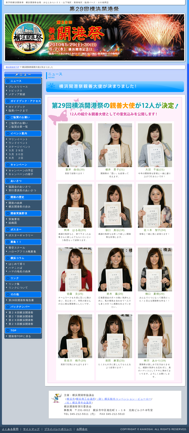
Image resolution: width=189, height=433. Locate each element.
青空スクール (17, 247)
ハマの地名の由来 (20, 271)
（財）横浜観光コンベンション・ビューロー (123, 398)
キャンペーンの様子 (21, 174)
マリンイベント (18, 139)
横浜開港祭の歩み (20, 206)
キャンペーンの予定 (21, 170)
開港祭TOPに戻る (20, 336)
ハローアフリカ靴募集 (22, 251)
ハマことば (16, 267)
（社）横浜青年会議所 (78, 402)
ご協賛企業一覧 (18, 126)
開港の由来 (16, 202)
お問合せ (82, 429)
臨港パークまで (18, 110)
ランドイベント (18, 142)
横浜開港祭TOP (12, 67)
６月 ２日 (16, 157)
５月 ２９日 (16, 150)
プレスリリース (18, 86)
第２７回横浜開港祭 (21, 316)
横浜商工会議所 (85, 398)
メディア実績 (17, 94)
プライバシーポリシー (58, 429)
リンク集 (14, 283)
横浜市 (71, 398)
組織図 (13, 222)
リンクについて (18, 287)
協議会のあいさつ (20, 186)
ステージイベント (20, 146)
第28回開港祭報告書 (21, 300)
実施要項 (14, 219)
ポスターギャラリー (21, 235)
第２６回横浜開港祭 (21, 320)
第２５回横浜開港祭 (21, 323)
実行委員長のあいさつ (22, 190)
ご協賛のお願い (18, 123)
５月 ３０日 (16, 154)
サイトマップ (31, 429)
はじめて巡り (17, 263)
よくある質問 (10, 429)
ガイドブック (17, 106)
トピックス (16, 90)
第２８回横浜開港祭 (21, 312)
